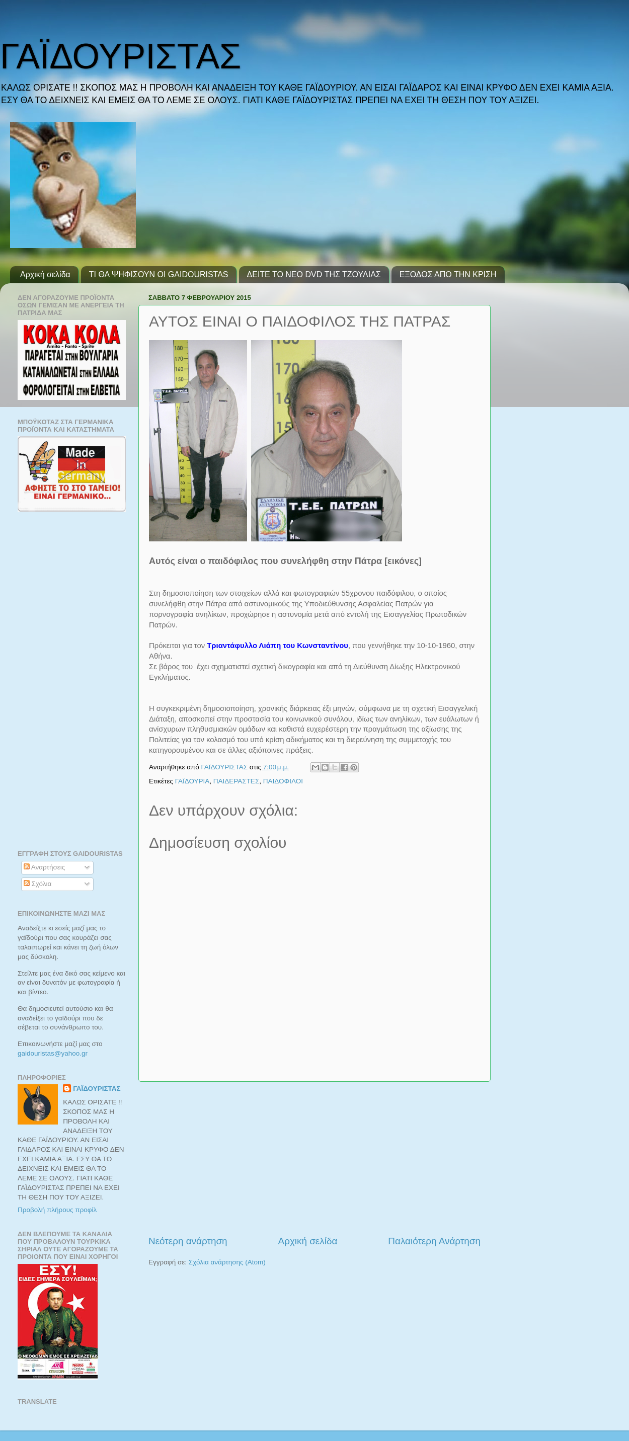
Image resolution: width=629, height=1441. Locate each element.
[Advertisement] (314, 1158)
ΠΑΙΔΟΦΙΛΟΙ (283, 781)
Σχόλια (38, 884)
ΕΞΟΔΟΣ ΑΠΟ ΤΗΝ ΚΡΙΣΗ (448, 274)
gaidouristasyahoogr (53, 1053)
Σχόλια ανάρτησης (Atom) (227, 1262)
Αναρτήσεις (44, 867)
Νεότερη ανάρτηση (187, 1241)
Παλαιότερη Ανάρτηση (434, 1241)
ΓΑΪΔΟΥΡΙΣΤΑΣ (120, 56)
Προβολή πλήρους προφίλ (57, 1210)
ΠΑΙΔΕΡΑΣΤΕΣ (236, 781)
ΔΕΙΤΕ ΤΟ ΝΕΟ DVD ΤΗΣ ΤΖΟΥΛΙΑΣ (314, 274)
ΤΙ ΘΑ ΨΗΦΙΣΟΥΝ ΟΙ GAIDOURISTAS (158, 274)
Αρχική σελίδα (45, 274)
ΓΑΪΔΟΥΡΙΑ (192, 781)
